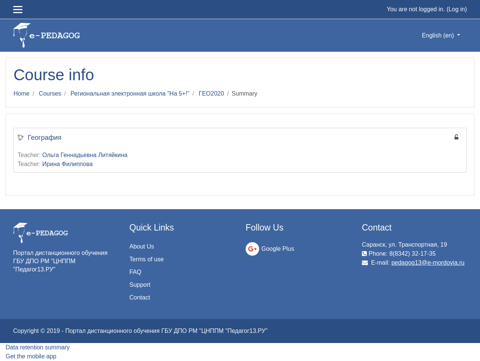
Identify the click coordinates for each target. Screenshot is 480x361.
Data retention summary (38, 347)
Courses (50, 93)
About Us (141, 246)
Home (22, 93)
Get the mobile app (31, 356)
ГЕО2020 (211, 93)
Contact (139, 297)
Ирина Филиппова (67, 164)
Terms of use (146, 259)
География (45, 137)
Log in (456, 9)
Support (139, 285)
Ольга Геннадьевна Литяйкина (85, 155)
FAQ (135, 272)
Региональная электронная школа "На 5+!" (129, 93)
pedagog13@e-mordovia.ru (428, 262)
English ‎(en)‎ (439, 35)
